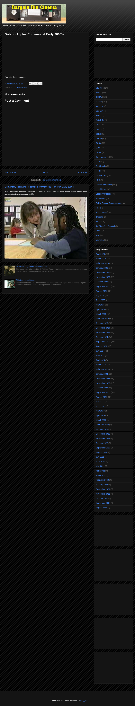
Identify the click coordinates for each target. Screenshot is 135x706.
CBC (98, 129)
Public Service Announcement (109, 203)
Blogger (83, 700)
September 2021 (103, 503)
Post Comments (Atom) (51, 180)
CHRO (99, 138)
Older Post (81, 172)
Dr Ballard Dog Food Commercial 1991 (32, 267)
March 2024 (101, 365)
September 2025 (103, 286)
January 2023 (102, 429)
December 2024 (103, 328)
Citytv (98, 143)
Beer (98, 115)
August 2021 (101, 508)
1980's (99, 92)
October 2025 (102, 282)
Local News (101, 189)
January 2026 (102, 268)
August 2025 (101, 291)
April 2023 (100, 415)
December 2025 (103, 272)
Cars (98, 125)
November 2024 (103, 332)
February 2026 (102, 263)
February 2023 (102, 425)
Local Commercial (104, 185)
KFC (98, 180)
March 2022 (101, 475)
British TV (100, 120)
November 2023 (103, 383)
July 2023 (100, 402)
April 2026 (100, 254)
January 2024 (102, 374)
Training (99, 217)
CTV (98, 162)
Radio (98, 208)
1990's (99, 97)
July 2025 (100, 295)
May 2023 (100, 411)
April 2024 (100, 360)
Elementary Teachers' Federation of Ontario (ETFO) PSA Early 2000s (39, 187)
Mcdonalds (100, 198)
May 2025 (100, 305)
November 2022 (103, 438)
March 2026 (101, 259)
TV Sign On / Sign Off (105, 226)
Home (46, 172)
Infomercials (101, 175)
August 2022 (101, 452)
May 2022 (100, 466)
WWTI (98, 231)
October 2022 (102, 443)
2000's (13, 87)
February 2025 (102, 318)
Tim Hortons (101, 212)
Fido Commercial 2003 (25, 280)
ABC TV (99, 106)
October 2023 (102, 388)
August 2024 (101, 346)
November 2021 (103, 494)
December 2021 (103, 489)
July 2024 (100, 351)
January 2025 (102, 323)
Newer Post (10, 172)
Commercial (22, 87)
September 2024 (103, 341)
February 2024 (102, 369)
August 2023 (101, 397)
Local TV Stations (103, 194)
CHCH (99, 134)
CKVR (98, 152)
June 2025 (100, 300)
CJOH (98, 148)
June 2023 (100, 406)
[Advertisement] (113, 62)
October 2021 (102, 498)
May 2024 (100, 355)
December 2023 (103, 378)
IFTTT (98, 171)
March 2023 (101, 420)
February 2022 (102, 480)
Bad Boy (99, 111)
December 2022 (103, 434)
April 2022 (100, 471)
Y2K (98, 235)
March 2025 (101, 314)
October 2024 (102, 337)
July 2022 (100, 457)
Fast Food (100, 166)
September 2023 (103, 392)
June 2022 (100, 461)
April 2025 (100, 309)
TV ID (98, 221)
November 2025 (103, 277)
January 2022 (102, 484)
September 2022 (103, 448)
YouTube (100, 88)
